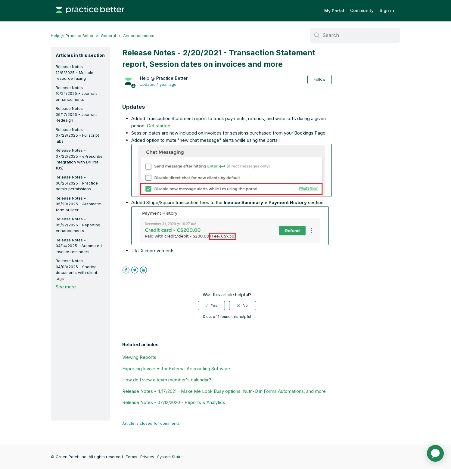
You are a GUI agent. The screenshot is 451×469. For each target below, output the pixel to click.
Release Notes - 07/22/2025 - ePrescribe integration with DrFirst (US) (79, 159)
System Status (170, 456)
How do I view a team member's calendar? (166, 380)
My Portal (334, 10)
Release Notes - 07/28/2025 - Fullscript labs (77, 135)
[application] (435, 453)
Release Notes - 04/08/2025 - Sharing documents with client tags (76, 269)
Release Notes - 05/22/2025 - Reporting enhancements (78, 224)
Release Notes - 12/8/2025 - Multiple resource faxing (74, 72)
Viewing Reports (139, 357)
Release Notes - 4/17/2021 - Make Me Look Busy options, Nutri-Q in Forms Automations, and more (224, 391)
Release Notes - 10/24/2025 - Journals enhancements (77, 93)
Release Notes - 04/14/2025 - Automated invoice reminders (79, 246)
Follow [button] (319, 79)
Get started (158, 126)
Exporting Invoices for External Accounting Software (176, 368)
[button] (231, 170)
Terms (131, 456)
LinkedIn (143, 270)
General (108, 35)
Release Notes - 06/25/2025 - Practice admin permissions (77, 183)
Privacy (147, 456)
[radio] (211, 305)
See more (66, 287)
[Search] (355, 35)
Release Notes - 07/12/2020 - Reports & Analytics (173, 402)
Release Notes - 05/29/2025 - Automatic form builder (78, 204)
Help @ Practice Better (72, 35)
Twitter (134, 270)
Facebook (126, 270)
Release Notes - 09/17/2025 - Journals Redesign (77, 114)
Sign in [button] (387, 10)
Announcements (138, 35)
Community (362, 10)
